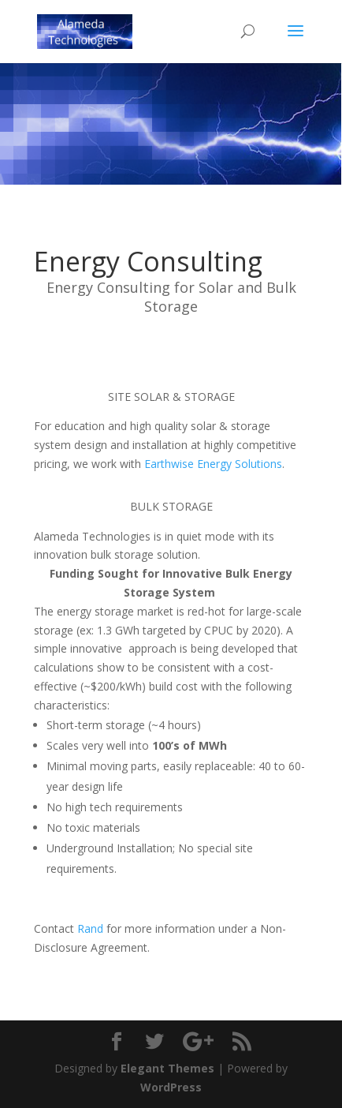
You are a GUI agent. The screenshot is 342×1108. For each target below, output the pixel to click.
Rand (90, 928)
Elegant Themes (167, 1068)
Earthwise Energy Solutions (213, 463)
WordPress (171, 1087)
